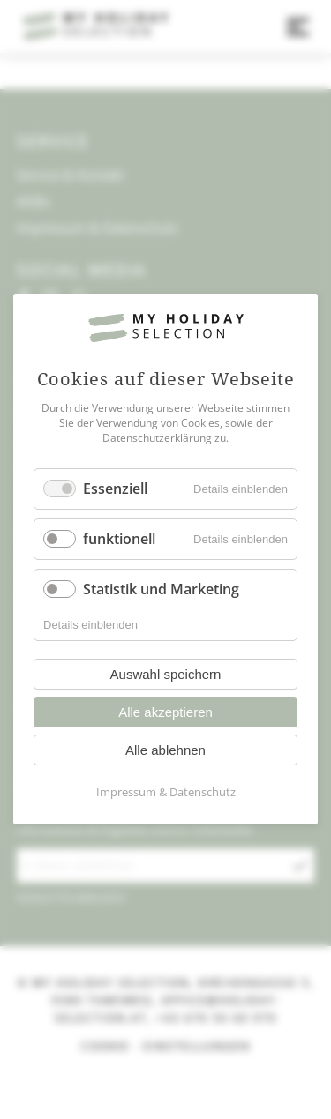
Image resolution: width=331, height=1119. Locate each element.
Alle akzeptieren (165, 712)
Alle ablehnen (165, 750)
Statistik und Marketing (161, 589)
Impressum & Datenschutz (166, 793)
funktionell (119, 538)
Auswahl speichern (166, 675)
